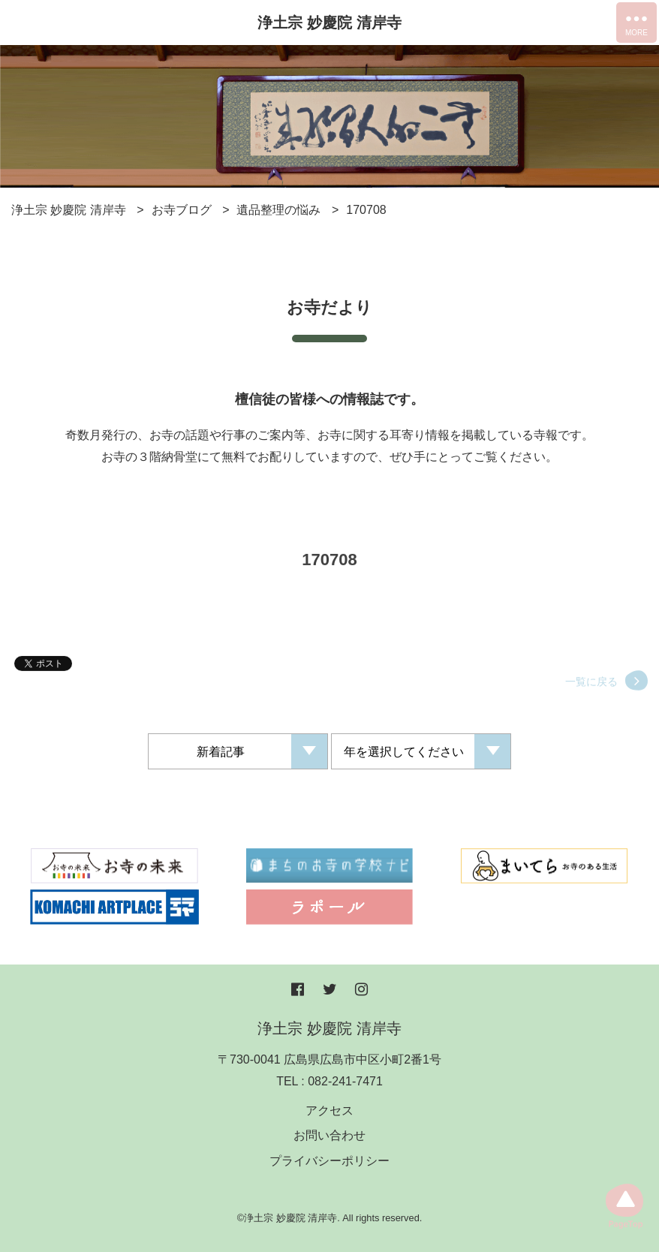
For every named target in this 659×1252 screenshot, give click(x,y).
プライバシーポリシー (329, 1160)
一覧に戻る (591, 689)
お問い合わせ (329, 1135)
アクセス (329, 1110)
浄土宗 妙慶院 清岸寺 (329, 22)
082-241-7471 (345, 1081)
